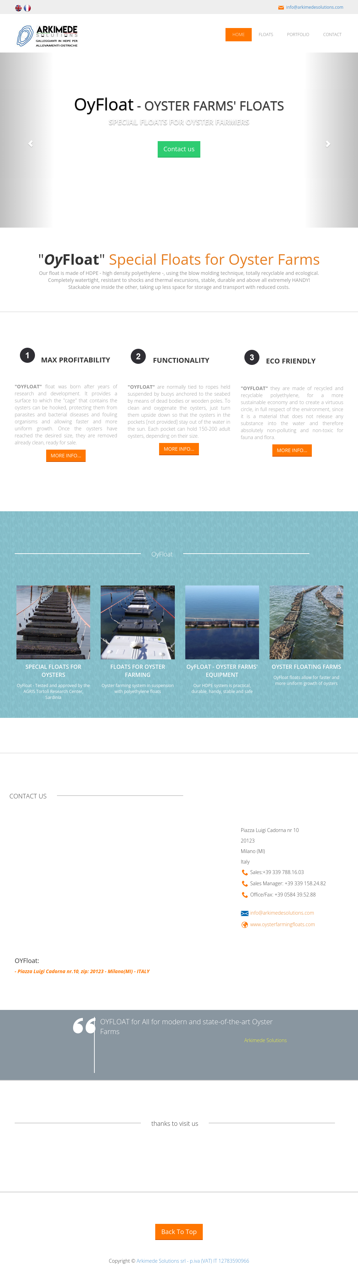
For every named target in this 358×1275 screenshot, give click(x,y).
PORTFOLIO (298, 34)
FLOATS (266, 34)
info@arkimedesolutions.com (310, 7)
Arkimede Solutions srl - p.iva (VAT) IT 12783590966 (193, 1260)
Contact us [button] (179, 149)
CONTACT (332, 34)
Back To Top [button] (179, 1231)
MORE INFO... (66, 455)
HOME (238, 34)
